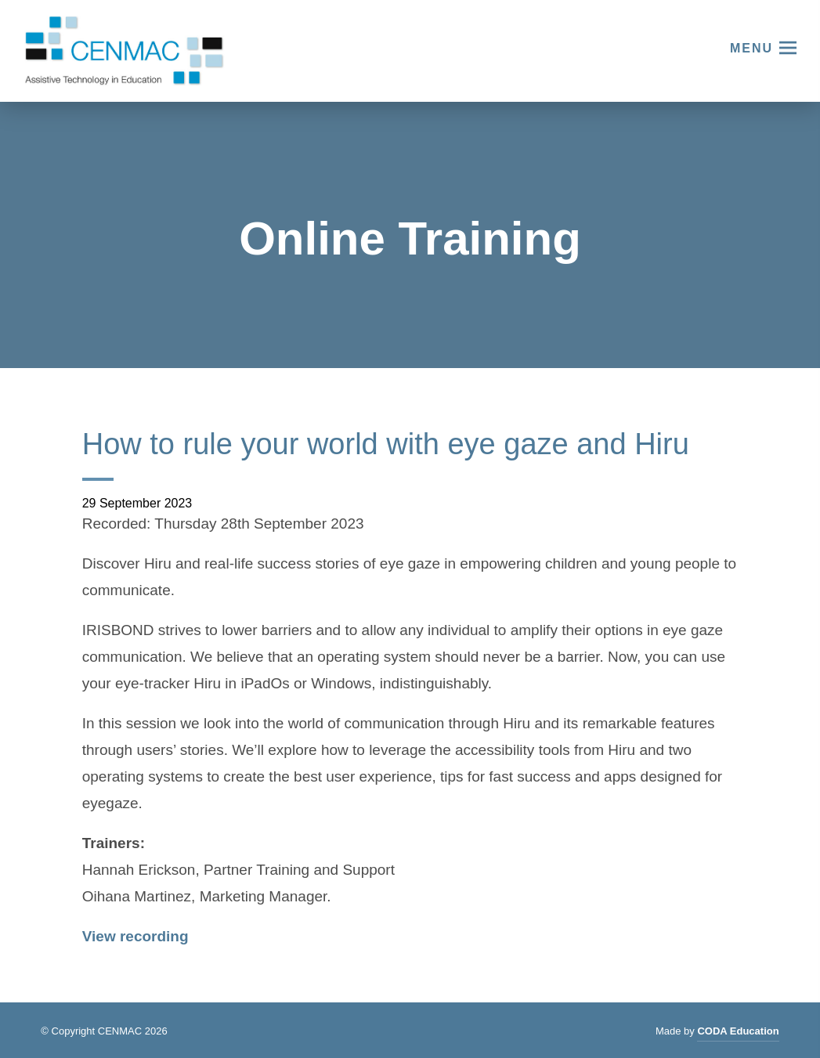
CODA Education (737, 1033)
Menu (751, 48)
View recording (135, 936)
